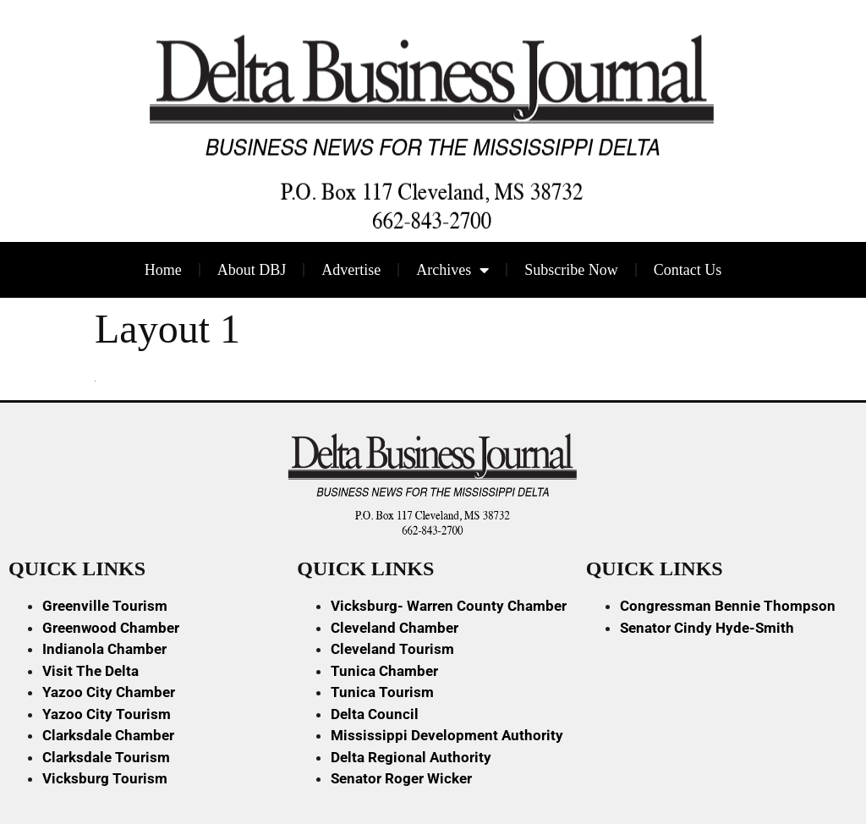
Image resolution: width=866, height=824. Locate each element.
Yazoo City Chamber (108, 692)
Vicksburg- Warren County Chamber (449, 605)
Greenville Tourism (104, 605)
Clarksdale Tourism (106, 757)
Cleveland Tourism (392, 648)
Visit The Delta (90, 670)
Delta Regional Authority (411, 757)
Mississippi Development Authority (447, 735)
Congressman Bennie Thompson (728, 605)
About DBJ (252, 269)
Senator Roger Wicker (401, 778)
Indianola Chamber (104, 648)
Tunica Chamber (384, 670)
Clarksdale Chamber (108, 735)
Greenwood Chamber (110, 627)
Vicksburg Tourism (104, 778)
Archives (452, 270)
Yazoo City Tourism (106, 714)
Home (163, 269)
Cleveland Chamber (394, 627)
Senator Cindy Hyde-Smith (707, 627)
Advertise (351, 269)
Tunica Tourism (382, 692)
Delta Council (375, 714)
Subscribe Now (571, 269)
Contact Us (688, 269)
